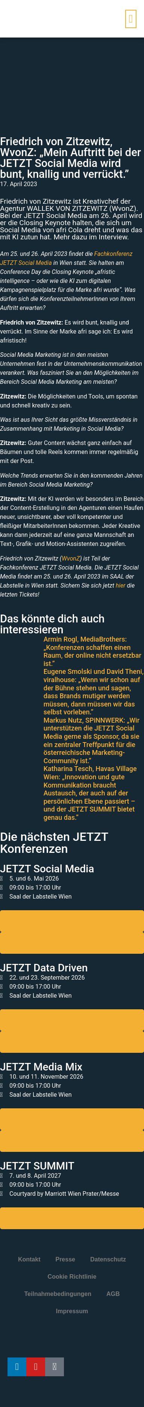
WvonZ (71, 558)
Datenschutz (108, 1259)
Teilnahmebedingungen (57, 1294)
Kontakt (29, 1259)
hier (121, 585)
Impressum (72, 1311)
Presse (65, 1259)
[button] (130, 19)
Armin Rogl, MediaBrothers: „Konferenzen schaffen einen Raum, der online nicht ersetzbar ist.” (92, 651)
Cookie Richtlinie (72, 1276)
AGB (113, 1294)
